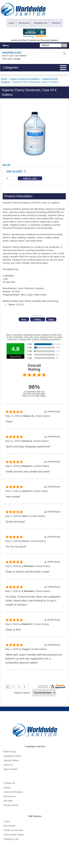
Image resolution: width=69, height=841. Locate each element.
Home (4, 78)
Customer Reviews (13, 792)
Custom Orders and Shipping (25, 78)
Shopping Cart (40, 23)
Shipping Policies (12, 756)
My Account (24, 23)
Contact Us (9, 783)
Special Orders (11, 760)
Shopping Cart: (12, 52)
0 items (22, 55)
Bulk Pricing (10, 751)
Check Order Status (14, 834)
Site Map (8, 800)
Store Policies (11, 769)
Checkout (56, 23)
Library (7, 787)
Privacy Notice (11, 805)
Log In (11, 23)
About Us (8, 764)
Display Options (22, 692)
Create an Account (13, 830)
